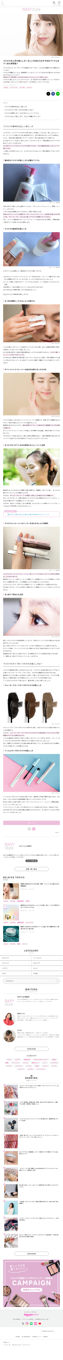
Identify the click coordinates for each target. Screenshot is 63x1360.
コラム (4, 973)
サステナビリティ (26, 1344)
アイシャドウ (15, 1062)
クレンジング (13, 87)
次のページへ (31, 823)
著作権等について (36, 1336)
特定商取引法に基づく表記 (41, 1319)
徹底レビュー (35, 1062)
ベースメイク (37, 958)
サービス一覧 (7, 1344)
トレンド (25, 1062)
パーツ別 (29, 1066)
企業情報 (18, 1336)
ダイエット (21, 1069)
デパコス (45, 1066)
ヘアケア (5, 968)
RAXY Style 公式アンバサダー (41, 1059)
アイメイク (5, 963)
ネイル (35, 968)
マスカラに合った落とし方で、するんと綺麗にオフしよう (22, 116)
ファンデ (54, 1066)
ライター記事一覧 (31, 861)
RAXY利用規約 (16, 1319)
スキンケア (13, 85)
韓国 (18, 944)
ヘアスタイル (54, 1062)
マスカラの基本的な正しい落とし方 (16, 107)
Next (57, 832)
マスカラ (29, 87)
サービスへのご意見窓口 (28, 1319)
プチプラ (9, 1066)
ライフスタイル (41, 1069)
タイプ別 (22, 87)
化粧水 (27, 901)
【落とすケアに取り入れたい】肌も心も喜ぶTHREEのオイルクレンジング (28, 514)
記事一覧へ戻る (31, 869)
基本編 (54, 1059)
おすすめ (12, 901)
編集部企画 (20, 901)
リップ (44, 1062)
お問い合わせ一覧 (16, 1344)
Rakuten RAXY (10, 4)
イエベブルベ (19, 1066)
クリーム (24, 944)
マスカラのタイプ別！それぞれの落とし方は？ (19, 110)
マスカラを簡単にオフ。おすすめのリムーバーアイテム (22, 113)
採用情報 (45, 1336)
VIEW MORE (31, 1049)
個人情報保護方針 (26, 1336)
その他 (35, 973)
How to (6, 87)
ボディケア (36, 963)
